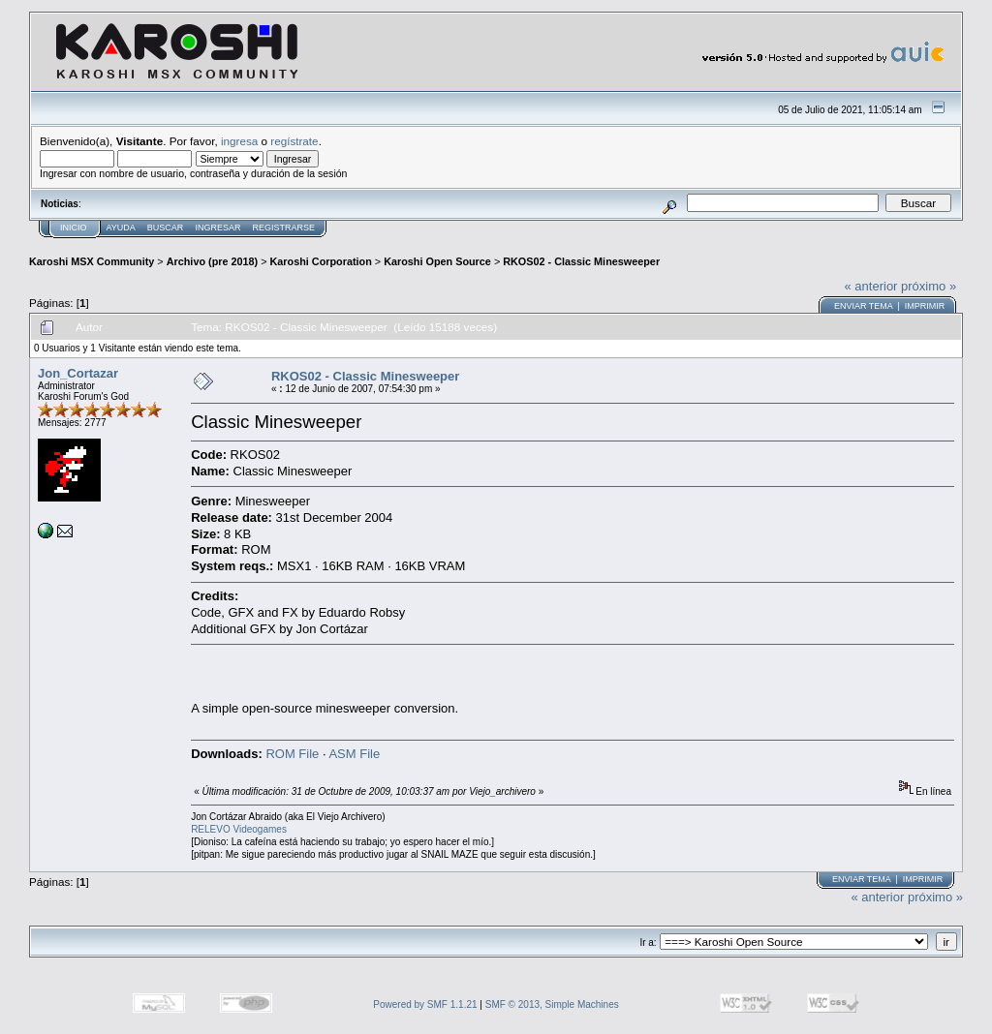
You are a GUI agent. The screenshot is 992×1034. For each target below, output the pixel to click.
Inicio (73, 227)
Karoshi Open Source (437, 261)
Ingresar (217, 227)
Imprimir (925, 306)
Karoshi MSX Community (91, 261)
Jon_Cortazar (78, 373)
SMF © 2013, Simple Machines (552, 1004)
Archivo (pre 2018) (212, 261)
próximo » (928, 286)
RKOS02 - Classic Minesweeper (581, 261)
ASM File (354, 753)
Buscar (165, 227)
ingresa (239, 141)
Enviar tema (863, 306)
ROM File (292, 753)
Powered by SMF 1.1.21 (425, 1004)
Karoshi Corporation (321, 261)
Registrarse (283, 227)
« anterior (871, 286)
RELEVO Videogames (239, 829)
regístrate (294, 141)
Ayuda (121, 227)
